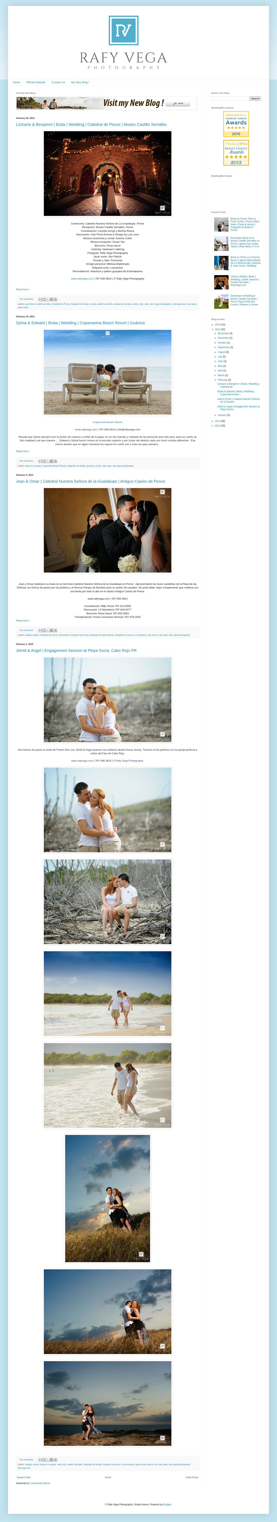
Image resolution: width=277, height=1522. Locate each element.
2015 (218, 324)
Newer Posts (23, 1477)
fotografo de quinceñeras (102, 635)
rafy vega (144, 304)
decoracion (64, 635)
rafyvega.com (178, 304)
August (222, 352)
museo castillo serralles (101, 304)
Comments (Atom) (40, 1483)
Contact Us (58, 82)
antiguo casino (32, 635)
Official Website (35, 82)
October (222, 342)
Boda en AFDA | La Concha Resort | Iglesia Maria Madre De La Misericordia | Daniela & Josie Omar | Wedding (246, 261)
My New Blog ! (80, 82)
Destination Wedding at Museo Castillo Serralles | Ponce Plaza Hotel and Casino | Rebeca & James (244, 300)
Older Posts (192, 1477)
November (224, 338)
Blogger (167, 1504)
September (224, 347)
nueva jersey (128, 1464)
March (221, 375)
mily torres (153, 635)
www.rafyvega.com (82, 278)
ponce (136, 304)
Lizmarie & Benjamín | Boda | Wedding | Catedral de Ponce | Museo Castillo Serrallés (91, 124)
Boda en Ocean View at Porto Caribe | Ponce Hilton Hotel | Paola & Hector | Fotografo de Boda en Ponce (245, 224)
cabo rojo (61, 1464)
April (220, 370)
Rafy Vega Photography (129, 760)
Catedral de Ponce (61, 304)
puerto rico (152, 1464)
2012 (218, 425)
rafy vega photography (160, 304)
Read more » (23, 289)
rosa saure (192, 304)
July (220, 356)
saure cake (23, 307)
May (220, 366)
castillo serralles (43, 304)
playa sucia (140, 1464)
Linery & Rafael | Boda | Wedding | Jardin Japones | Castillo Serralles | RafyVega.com (245, 280)
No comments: (27, 299)
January (222, 415)
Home (16, 82)
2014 (218, 329)
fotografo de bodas (80, 304)
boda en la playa (33, 466)
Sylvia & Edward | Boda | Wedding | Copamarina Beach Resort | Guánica (80, 323)
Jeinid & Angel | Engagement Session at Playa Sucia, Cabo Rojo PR (76, 650)
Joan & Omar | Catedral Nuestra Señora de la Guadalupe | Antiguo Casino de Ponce (90, 481)
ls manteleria (140, 635)
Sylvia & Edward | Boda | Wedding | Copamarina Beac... (236, 393)
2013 (218, 421)
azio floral (29, 304)
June (221, 361)
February (223, 380)
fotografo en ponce (124, 635)
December (224, 333)
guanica (90, 466)
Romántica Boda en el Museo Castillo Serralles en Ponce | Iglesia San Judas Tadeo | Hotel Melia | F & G (245, 242)
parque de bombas (123, 304)
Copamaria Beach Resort (107, 422)
